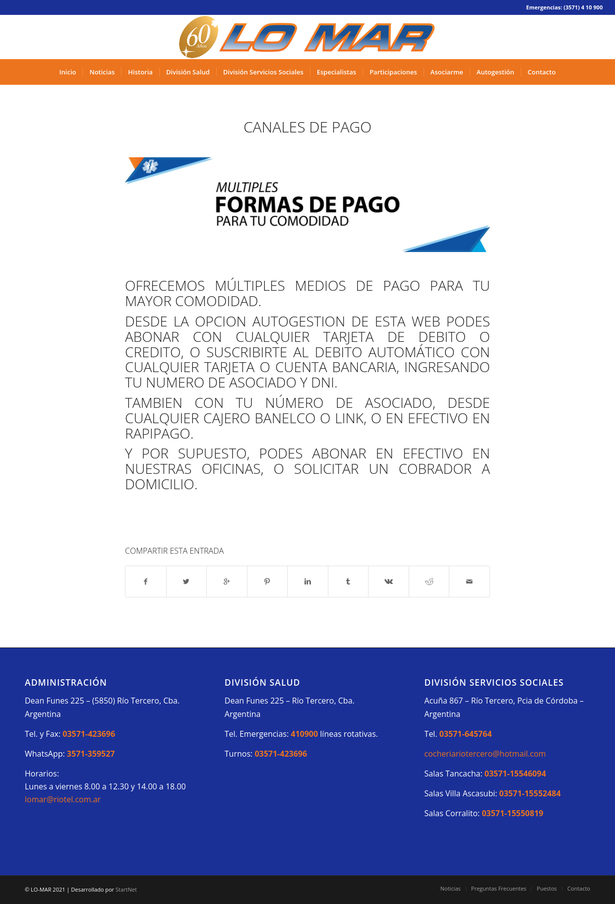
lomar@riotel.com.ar (63, 799)
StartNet (126, 889)
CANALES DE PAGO (307, 127)
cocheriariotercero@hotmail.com (485, 753)
